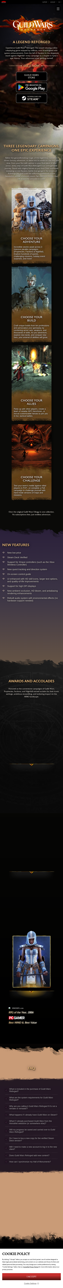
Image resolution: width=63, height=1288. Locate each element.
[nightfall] (31, 967)
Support (44, 2)
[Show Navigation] (58, 9)
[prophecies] (31, 740)
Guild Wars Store (31, 76)
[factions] (31, 847)
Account (52, 2)
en (59, 2)
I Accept (31, 1276)
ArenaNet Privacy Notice (30, 1267)
